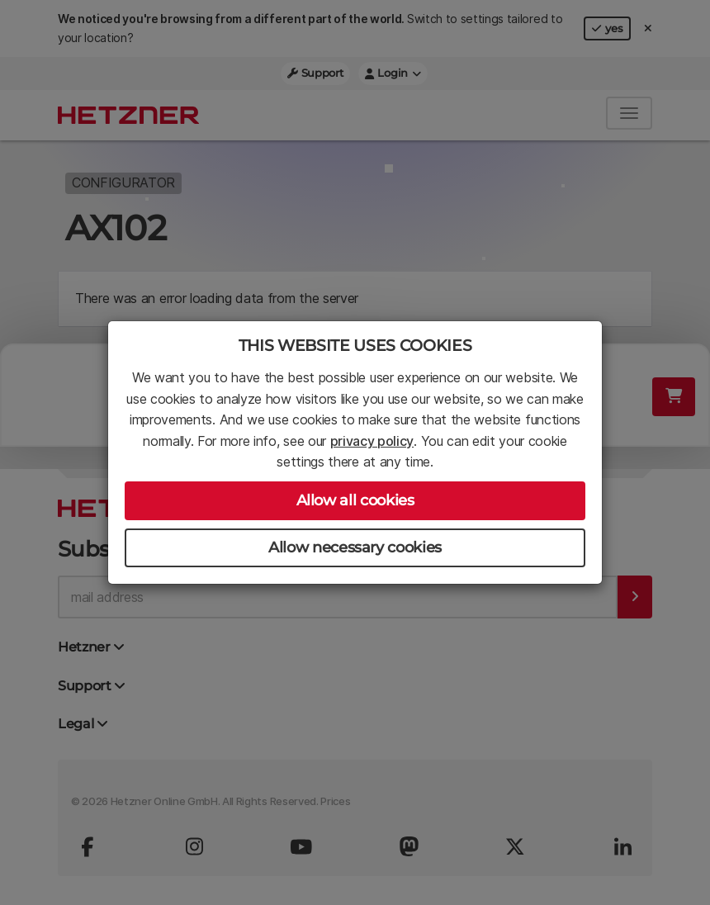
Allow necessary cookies (355, 547)
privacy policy (372, 441)
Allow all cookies (355, 500)
